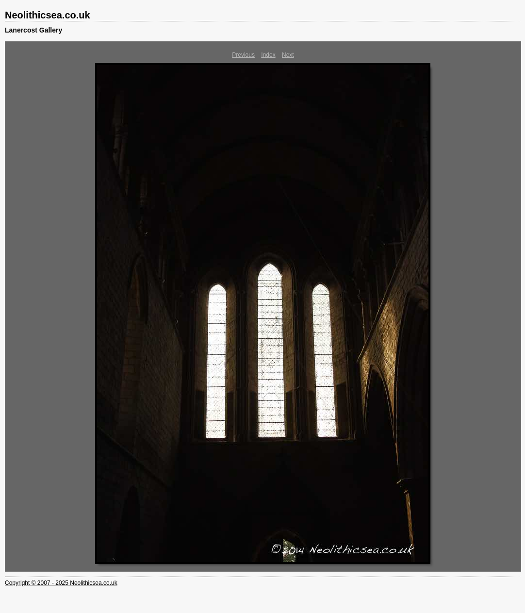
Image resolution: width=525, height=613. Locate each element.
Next (288, 54)
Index (268, 54)
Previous (243, 54)
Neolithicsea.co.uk (47, 15)
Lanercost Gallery (33, 30)
